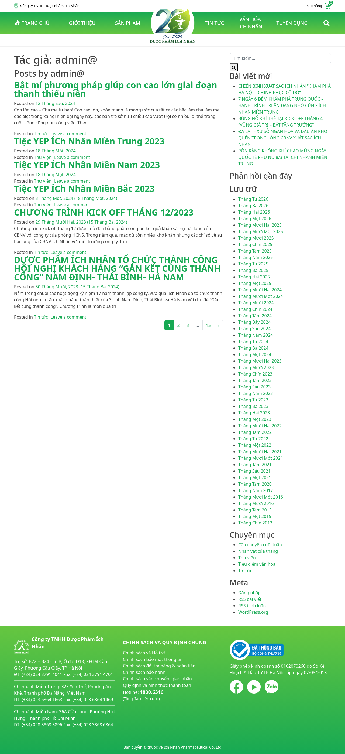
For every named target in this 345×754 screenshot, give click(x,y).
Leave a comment (68, 134)
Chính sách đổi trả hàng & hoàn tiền (159, 666)
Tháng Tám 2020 (255, 484)
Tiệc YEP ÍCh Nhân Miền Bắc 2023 (84, 188)
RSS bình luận (252, 606)
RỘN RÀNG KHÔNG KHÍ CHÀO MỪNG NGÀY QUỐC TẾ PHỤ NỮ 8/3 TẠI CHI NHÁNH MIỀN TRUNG (282, 157)
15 (208, 325)
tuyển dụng (292, 23)
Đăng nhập (249, 593)
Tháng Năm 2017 (255, 490)
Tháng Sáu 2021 (254, 471)
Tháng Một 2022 (254, 445)
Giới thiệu (82, 23)
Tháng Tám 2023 (255, 380)
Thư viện (42, 157)
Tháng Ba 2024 (253, 348)
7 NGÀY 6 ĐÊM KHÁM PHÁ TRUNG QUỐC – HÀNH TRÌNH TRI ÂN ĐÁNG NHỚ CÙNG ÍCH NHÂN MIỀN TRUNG (282, 105)
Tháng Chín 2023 (255, 374)
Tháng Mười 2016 (256, 503)
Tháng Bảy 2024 (254, 322)
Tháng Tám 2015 (255, 510)
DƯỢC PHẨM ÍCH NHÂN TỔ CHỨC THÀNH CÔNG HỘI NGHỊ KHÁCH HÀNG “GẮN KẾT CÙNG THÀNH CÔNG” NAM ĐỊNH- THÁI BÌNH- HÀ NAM (117, 268)
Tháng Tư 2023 (253, 400)
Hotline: (143, 695)
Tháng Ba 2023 (253, 406)
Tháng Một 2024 (254, 354)
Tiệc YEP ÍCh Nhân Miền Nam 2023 (87, 164)
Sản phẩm (127, 23)
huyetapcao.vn (138, 705)
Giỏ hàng (319, 6)
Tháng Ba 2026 (253, 206)
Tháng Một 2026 (254, 218)
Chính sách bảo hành (144, 672)
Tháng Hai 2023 (254, 413)
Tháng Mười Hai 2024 (260, 290)
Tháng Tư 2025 (253, 264)
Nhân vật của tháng (258, 551)
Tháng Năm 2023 (255, 393)
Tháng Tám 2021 (255, 465)
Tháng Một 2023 (254, 419)
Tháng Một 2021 (254, 477)
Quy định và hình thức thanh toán (157, 685)
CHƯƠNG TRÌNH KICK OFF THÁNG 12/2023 (104, 212)
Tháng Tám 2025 (255, 251)
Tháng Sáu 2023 (254, 387)
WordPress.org (253, 612)
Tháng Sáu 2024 (254, 329)
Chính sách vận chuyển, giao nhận (157, 679)
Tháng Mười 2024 (256, 303)
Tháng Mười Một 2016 (260, 497)
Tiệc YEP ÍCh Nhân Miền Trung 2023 (89, 141)
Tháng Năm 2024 (255, 335)
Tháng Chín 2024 (255, 309)
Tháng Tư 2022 (253, 439)
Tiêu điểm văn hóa (256, 564)
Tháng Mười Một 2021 (260, 458)
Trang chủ (31, 22)
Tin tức (41, 134)
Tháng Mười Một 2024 (260, 296)
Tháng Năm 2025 (255, 257)
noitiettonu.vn (137, 711)
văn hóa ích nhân (250, 23)
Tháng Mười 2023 (256, 367)
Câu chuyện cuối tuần (260, 545)
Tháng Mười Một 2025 (260, 231)
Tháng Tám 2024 (255, 316)
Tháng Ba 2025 (253, 270)
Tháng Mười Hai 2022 (260, 426)
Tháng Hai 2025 (254, 277)
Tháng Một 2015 (254, 516)
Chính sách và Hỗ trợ (144, 653)
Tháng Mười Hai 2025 (260, 225)
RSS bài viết (249, 599)
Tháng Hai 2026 (254, 212)
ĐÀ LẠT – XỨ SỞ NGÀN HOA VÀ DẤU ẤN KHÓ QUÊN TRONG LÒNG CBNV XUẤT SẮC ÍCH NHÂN (282, 137)
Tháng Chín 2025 (255, 244)
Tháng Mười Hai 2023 (260, 361)
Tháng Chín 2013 (255, 523)
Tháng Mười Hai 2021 (260, 452)
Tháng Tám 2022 (255, 432)
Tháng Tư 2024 (253, 341)
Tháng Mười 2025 (256, 238)
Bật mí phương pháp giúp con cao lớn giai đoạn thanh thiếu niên (115, 89)
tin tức (214, 23)
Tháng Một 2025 (254, 283)
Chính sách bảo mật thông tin (153, 659)
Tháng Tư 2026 (253, 199)
